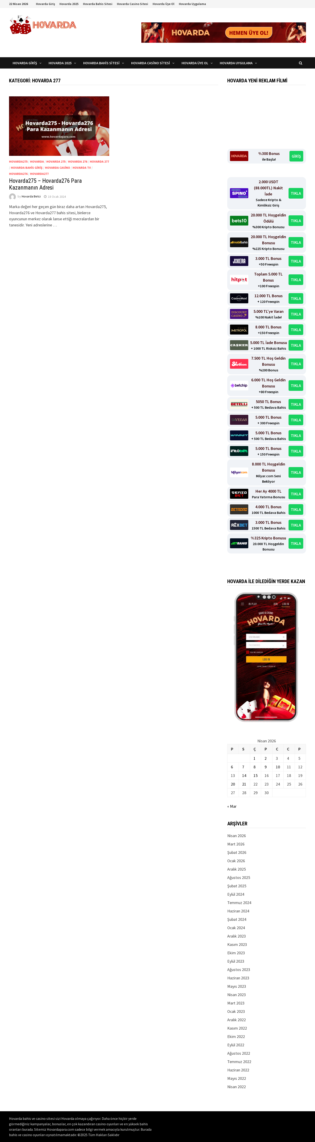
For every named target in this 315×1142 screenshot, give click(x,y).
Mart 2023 (235, 1003)
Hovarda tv (82, 168)
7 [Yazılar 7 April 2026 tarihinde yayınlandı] (243, 766)
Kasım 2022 (237, 1028)
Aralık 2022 (236, 1019)
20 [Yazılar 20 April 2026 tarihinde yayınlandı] (233, 784)
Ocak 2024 (236, 927)
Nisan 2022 (236, 1086)
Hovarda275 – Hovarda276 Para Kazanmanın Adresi (45, 184)
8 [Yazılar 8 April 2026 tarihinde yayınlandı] (254, 766)
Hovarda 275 (56, 161)
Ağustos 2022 (238, 1053)
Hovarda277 (39, 174)
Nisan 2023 (236, 994)
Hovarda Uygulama (192, 4)
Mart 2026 (235, 844)
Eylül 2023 (235, 961)
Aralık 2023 (236, 936)
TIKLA (296, 193)
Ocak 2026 (236, 860)
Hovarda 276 (77, 161)
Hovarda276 (18, 174)
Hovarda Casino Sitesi (132, 4)
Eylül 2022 (235, 1044)
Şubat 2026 (236, 852)
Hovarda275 (18, 161)
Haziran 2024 (238, 911)
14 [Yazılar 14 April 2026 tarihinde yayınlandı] (244, 775)
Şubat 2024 (236, 919)
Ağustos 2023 (238, 969)
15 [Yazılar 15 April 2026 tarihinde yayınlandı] (255, 775)
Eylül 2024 (235, 894)
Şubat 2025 (236, 885)
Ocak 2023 (236, 1011)
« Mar (232, 806)
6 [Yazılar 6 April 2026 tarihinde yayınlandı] (232, 766)
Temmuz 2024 (239, 902)
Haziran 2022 (238, 1070)
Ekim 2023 (236, 952)
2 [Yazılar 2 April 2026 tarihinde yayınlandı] (266, 758)
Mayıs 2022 (236, 1078)
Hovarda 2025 (68, 4)
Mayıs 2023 (236, 986)
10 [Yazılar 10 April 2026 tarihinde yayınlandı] (278, 766)
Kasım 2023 (237, 944)
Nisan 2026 (236, 835)
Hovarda (37, 161)
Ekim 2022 (236, 1036)
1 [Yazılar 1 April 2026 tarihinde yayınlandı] (254, 758)
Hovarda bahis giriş (27, 168)
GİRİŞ (296, 156)
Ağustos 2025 (238, 877)
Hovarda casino (57, 168)
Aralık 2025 (236, 869)
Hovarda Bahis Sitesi (97, 4)
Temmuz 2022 (239, 1061)
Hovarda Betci (31, 197)
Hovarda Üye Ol (163, 4)
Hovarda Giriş (45, 4)
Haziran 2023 (238, 978)
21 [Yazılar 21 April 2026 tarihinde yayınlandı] (244, 784)
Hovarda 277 (99, 161)
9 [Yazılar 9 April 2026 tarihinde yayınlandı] (266, 766)
